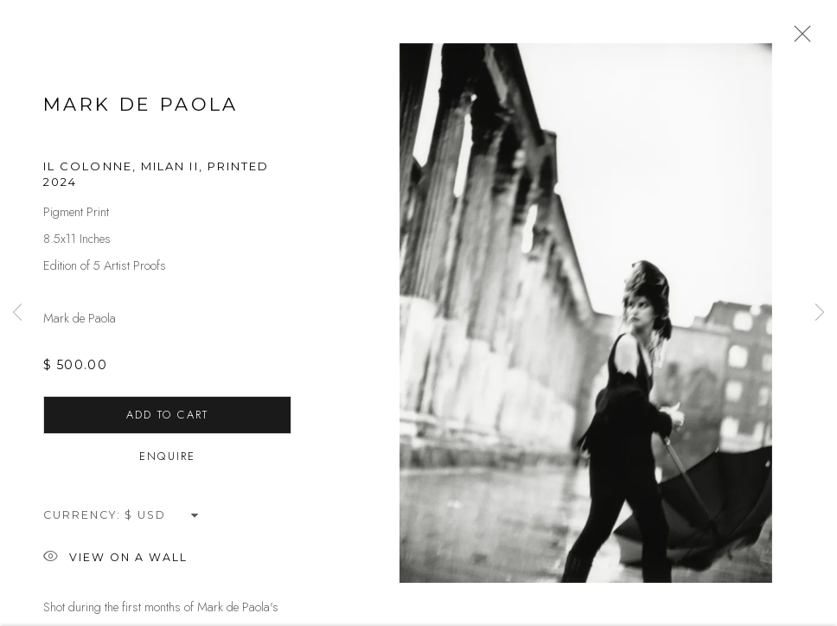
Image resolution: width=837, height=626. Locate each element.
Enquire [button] (167, 464)
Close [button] (799, 39)
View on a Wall (115, 565)
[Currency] (162, 522)
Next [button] (819, 313)
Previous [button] (17, 313)
